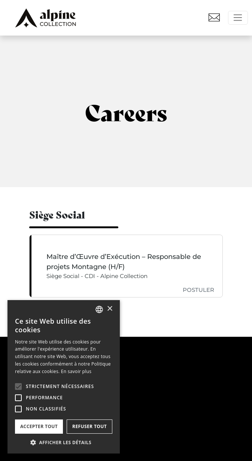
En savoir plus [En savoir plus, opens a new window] (76, 371)
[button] (18, 386)
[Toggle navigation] (238, 18)
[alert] (63, 377)
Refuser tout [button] (89, 426)
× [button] (109, 309)
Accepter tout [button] (39, 426)
